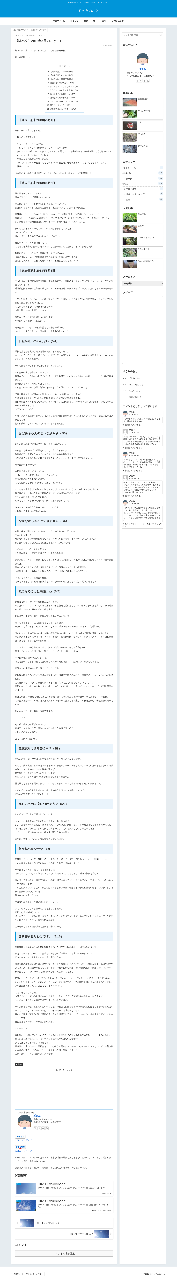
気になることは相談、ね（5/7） (63, 94)
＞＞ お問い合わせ (131, 397)
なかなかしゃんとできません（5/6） (65, 90)
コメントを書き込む (64, 1254)
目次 (61, 66)
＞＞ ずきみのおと (131, 378)
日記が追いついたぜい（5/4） (62, 83)
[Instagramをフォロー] (39, 1128)
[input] (142, 35)
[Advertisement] (64, 1089)
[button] (161, 35)
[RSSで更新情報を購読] (47, 1128)
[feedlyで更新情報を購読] (43, 1128)
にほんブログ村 (23, 1141)
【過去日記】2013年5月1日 (61, 72)
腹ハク (19, 1064)
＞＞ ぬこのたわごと (132, 384)
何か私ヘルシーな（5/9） (60, 105)
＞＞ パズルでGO (131, 391)
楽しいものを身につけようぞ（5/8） (65, 102)
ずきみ (37, 1116)
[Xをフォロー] (35, 1128)
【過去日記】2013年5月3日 (61, 79)
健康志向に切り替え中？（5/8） (63, 98)
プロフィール (19, 1274)
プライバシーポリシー (35, 1274)
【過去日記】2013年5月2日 (61, 75)
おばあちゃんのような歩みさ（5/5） (65, 87)
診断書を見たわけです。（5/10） (64, 109)
